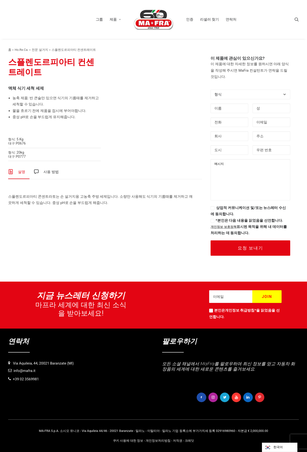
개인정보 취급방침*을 (242, 310)
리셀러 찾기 (209, 19)
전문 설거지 (40, 50)
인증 (189, 19)
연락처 (231, 19)
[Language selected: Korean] (279, 447)
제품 (115, 19)
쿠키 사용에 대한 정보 (128, 440)
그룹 (99, 19)
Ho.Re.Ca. (21, 50)
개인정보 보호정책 (223, 227)
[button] (297, 19)
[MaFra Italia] (153, 19)
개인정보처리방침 (158, 440)
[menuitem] (99, 19)
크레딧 (189, 440)
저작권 (177, 440)
